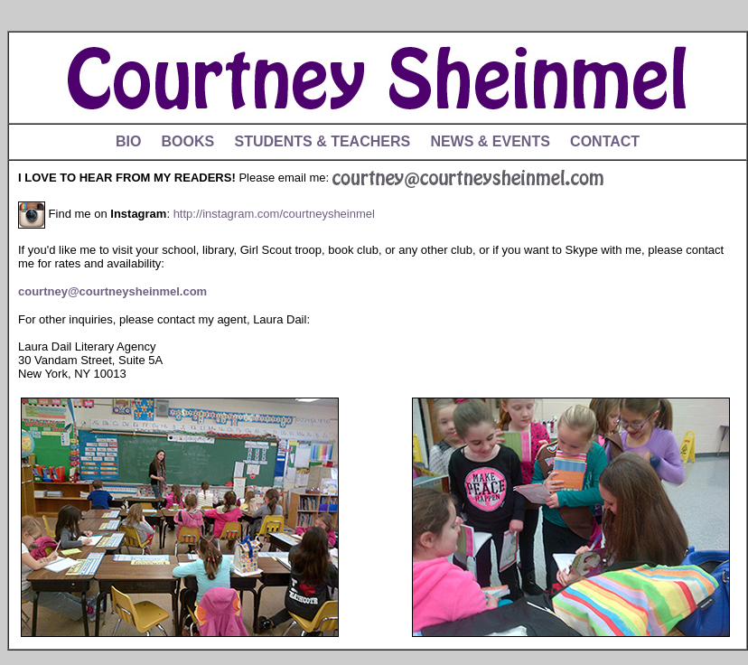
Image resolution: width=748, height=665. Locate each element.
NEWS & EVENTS (489, 141)
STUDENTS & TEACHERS (322, 141)
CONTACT (605, 141)
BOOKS (188, 141)
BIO (128, 141)
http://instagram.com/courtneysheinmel (274, 213)
